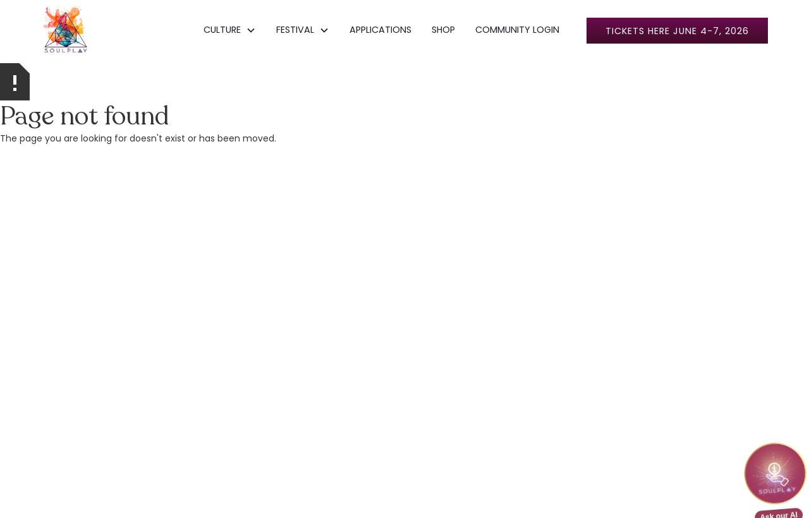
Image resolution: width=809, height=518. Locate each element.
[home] (65, 30)
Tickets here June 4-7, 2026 (677, 31)
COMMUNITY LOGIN (517, 29)
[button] (229, 30)
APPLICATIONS (380, 29)
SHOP (443, 29)
